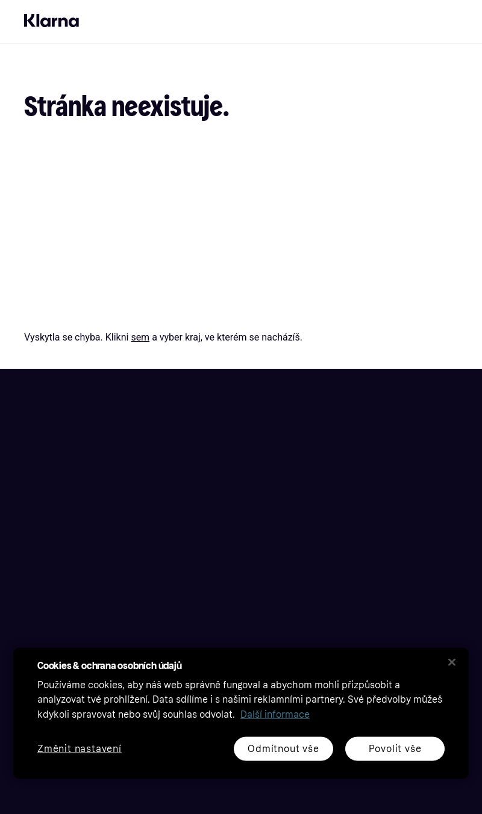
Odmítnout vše (283, 748)
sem (140, 337)
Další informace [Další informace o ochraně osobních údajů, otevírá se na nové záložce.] (275, 714)
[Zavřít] (452, 662)
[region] (241, 713)
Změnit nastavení (79, 748)
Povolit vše (395, 748)
